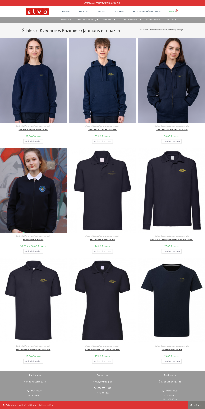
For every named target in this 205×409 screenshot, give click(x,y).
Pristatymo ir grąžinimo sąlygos (147, 11)
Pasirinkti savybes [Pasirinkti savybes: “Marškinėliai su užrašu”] (172, 361)
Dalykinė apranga (154, 19)
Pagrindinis (64, 11)
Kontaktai (119, 11)
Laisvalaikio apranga (131, 20)
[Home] (140, 29)
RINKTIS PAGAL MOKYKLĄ (87, 20)
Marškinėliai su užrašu (172, 349)
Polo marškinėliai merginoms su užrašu (102, 349)
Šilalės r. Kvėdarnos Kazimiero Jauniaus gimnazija (163, 29)
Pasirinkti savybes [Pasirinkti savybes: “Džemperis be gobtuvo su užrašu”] (33, 141)
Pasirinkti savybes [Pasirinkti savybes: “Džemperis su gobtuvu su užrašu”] (102, 141)
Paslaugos (83, 11)
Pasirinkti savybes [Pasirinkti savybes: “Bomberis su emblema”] (33, 251)
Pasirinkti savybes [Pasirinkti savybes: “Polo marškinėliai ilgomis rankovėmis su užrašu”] (172, 251)
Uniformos (109, 20)
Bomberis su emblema (33, 239)
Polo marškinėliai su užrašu (102, 239)
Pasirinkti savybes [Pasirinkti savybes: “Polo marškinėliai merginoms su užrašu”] (102, 361)
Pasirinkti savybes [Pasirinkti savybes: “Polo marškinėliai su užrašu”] (102, 251)
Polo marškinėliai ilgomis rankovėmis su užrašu (171, 239)
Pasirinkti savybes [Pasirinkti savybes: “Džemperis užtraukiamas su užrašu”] (172, 141)
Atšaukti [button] (198, 405)
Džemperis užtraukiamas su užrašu (172, 129)
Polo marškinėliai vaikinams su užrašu (33, 349)
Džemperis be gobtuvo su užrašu (33, 129)
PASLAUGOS (171, 19)
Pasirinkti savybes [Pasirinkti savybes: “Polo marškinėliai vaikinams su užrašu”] (33, 361)
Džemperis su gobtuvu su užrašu (102, 129)
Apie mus (101, 11)
